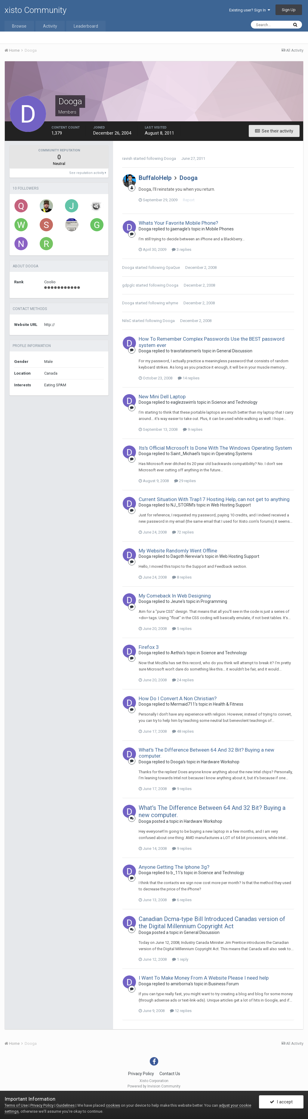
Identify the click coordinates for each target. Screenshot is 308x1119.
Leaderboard (86, 26)
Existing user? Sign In (249, 10)
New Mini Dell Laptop (162, 397)
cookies (113, 1105)
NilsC (126, 320)
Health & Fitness (228, 704)
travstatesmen (185, 350)
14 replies (188, 378)
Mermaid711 (183, 704)
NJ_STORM (182, 505)
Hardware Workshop (220, 761)
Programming (214, 601)
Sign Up (289, 10)
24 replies (183, 680)
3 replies (181, 249)
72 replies (183, 532)
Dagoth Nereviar (186, 556)
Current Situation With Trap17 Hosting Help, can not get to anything (214, 499)
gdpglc (128, 285)
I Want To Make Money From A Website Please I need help (204, 978)
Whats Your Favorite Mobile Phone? (178, 223)
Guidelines (65, 1105)
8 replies (182, 577)
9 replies (192, 429)
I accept (281, 1102)
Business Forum (223, 983)
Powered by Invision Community (154, 1086)
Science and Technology (234, 402)
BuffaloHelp (155, 177)
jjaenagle (179, 229)
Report (189, 200)
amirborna (180, 983)
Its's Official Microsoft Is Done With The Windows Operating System (215, 448)
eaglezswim (182, 402)
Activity (50, 26)
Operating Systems (234, 453)
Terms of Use (16, 1105)
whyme (172, 303)
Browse (19, 26)
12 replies (181, 1010)
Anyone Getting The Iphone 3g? (174, 867)
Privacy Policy (141, 1073)
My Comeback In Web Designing (175, 596)
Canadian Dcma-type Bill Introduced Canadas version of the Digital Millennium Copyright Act (212, 922)
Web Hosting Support (231, 505)
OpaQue (173, 267)
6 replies (182, 900)
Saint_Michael (184, 453)
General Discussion (234, 350)
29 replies (185, 481)
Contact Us (169, 1073)
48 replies (183, 731)
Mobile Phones (220, 229)
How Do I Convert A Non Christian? (178, 698)
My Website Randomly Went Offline (178, 551)
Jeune (177, 601)
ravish (127, 158)
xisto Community (35, 10)
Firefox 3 (149, 647)
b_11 (175, 872)
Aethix (177, 652)
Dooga (170, 158)
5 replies (182, 628)
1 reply (180, 959)
